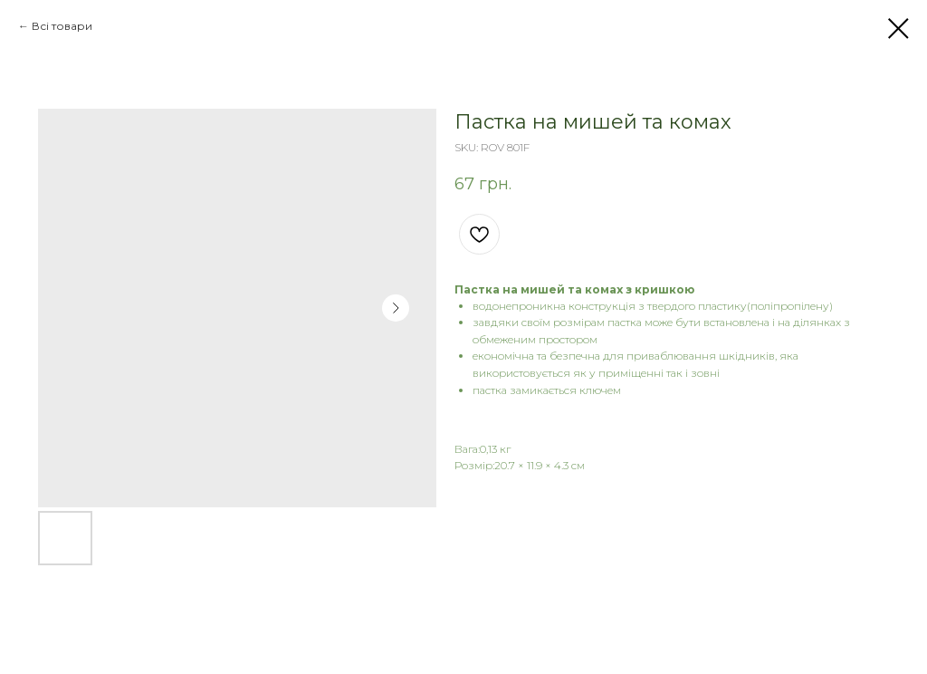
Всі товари (62, 26)
